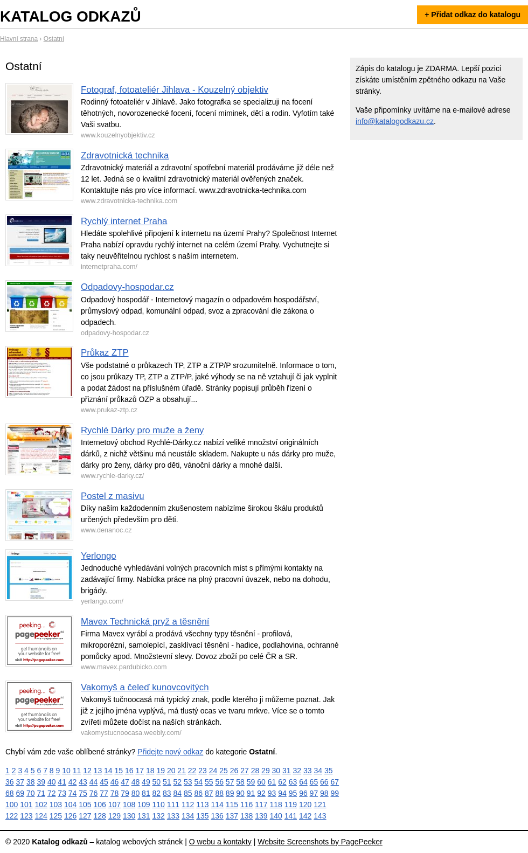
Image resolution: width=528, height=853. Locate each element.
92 (261, 793)
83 (167, 793)
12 (87, 770)
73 (62, 793)
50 (156, 782)
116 (246, 804)
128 (100, 816)
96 (303, 793)
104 (70, 804)
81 (146, 793)
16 (129, 770)
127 (85, 816)
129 (114, 816)
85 (188, 793)
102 (41, 804)
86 (198, 793)
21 (181, 770)
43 (83, 782)
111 (173, 804)
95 (293, 793)
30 (276, 770)
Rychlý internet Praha (124, 221)
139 (261, 816)
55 (209, 782)
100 (11, 804)
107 (114, 804)
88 (219, 793)
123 (26, 816)
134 (188, 816)
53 (188, 782)
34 (318, 770)
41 (62, 782)
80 (135, 793)
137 (232, 816)
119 (290, 804)
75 (83, 793)
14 (108, 770)
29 (265, 770)
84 (177, 793)
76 (93, 793)
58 (240, 782)
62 (282, 782)
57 (230, 782)
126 (70, 816)
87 (209, 793)
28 (255, 770)
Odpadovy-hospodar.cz (127, 287)
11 (77, 770)
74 (72, 793)
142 (305, 816)
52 (177, 782)
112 (188, 804)
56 (219, 782)
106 (100, 804)
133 (173, 816)
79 (125, 793)
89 (230, 793)
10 (66, 770)
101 (26, 804)
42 (72, 782)
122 (11, 816)
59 (251, 782)
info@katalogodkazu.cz (395, 121)
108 (129, 804)
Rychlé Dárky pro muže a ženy (142, 430)
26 (234, 770)
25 (223, 770)
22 (192, 770)
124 (41, 816)
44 (93, 782)
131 (143, 816)
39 (41, 782)
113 (202, 804)
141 (290, 816)
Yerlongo (98, 556)
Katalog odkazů (70, 16)
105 (85, 804)
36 (9, 782)
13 (98, 770)
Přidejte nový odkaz (170, 751)
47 (125, 782)
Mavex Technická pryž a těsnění (145, 621)
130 (129, 816)
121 (320, 804)
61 (272, 782)
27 (244, 770)
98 (324, 793)
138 (246, 816)
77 (104, 793)
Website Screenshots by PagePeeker (320, 841)
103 (56, 804)
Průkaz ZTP (105, 353)
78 (114, 793)
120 (305, 804)
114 (217, 804)
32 (297, 770)
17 (139, 770)
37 (20, 782)
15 (119, 770)
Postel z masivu (112, 496)
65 (314, 782)
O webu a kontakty (220, 841)
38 (30, 782)
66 (324, 782)
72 (51, 793)
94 (282, 793)
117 (261, 804)
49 (146, 782)
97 (314, 793)
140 (276, 816)
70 (30, 793)
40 (51, 782)
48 (135, 782)
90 (240, 793)
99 (335, 793)
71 (41, 793)
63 (293, 782)
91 (251, 793)
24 (213, 770)
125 (56, 816)
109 (143, 804)
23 (202, 770)
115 (232, 804)
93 (272, 793)
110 (158, 804)
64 (303, 782)
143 (320, 816)
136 (217, 816)
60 (261, 782)
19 (160, 770)
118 (276, 804)
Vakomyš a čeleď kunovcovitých (145, 687)
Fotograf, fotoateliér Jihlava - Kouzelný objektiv (174, 90)
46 (114, 782)
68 (9, 793)
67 (335, 782)
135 (202, 816)
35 (328, 770)
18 (150, 770)
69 (20, 793)
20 (171, 770)
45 (104, 782)
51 (167, 782)
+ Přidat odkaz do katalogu (472, 14)
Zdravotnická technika (125, 155)
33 (307, 770)
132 (158, 816)
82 (156, 793)
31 (286, 770)
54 (198, 782)
